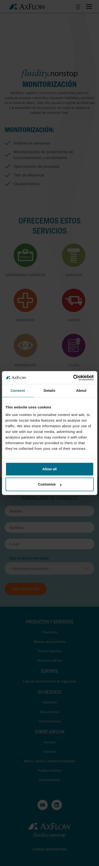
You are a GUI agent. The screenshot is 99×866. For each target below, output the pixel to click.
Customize (49, 484)
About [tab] (81, 390)
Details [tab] (49, 390)
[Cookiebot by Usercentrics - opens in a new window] (73, 378)
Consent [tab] (18, 390)
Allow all (49, 469)
